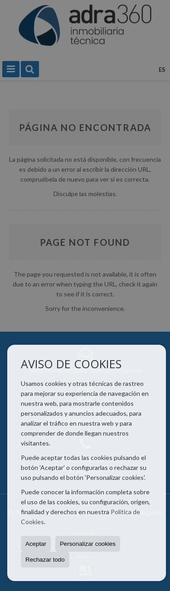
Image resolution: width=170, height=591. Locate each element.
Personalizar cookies (88, 543)
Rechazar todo (45, 559)
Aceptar (35, 543)
